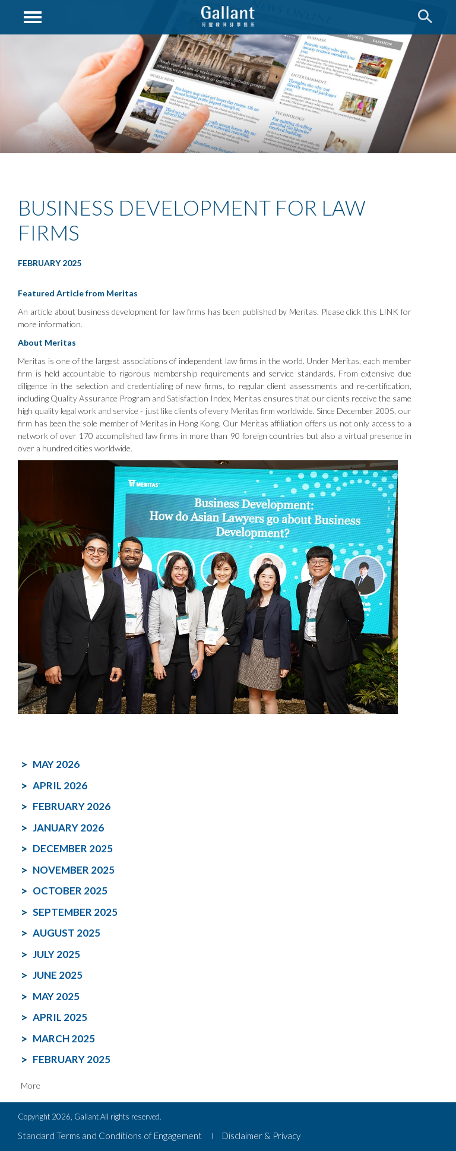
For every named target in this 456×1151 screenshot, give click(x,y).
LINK (388, 311)
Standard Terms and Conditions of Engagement (110, 1135)
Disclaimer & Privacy (261, 1135)
